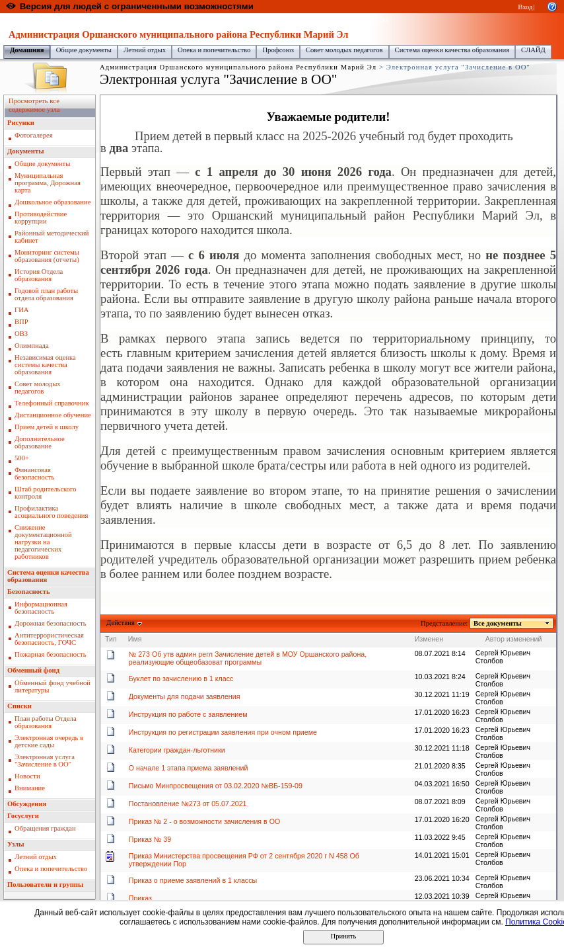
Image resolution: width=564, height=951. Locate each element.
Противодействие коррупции (41, 217)
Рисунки (20, 122)
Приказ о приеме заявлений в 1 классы (193, 880)
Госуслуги (23, 815)
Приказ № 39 (150, 839)
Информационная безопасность (41, 607)
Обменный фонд (33, 670)
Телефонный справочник (52, 403)
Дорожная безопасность (51, 623)
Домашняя (27, 50)
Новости (27, 776)
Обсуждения (26, 803)
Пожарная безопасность (51, 654)
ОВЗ (21, 333)
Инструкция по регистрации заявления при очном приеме (223, 732)
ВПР (21, 321)
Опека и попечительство (214, 50)
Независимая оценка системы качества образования (45, 365)
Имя (135, 639)
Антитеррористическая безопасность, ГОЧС (49, 639)
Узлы (15, 844)
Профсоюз (278, 50)
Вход (525, 7)
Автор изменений (513, 639)
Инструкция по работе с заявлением (188, 714)
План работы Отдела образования (46, 722)
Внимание (30, 788)
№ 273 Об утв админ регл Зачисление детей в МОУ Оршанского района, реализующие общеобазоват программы (248, 658)
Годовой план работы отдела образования (46, 294)
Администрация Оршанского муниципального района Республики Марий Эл (273, 20)
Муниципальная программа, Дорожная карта (48, 183)
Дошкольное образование (52, 202)
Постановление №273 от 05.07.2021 (188, 803)
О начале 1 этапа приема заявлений (188, 768)
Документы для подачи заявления (184, 696)
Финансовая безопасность (34, 473)
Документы (25, 151)
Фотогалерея (34, 135)
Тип (111, 639)
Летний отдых (144, 50)
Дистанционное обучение (53, 415)
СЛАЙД (533, 50)
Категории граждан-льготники (177, 750)
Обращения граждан (45, 828)
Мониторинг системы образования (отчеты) (47, 256)
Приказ (140, 898)
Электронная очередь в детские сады (49, 741)
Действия (120, 622)
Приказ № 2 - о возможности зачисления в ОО (205, 821)
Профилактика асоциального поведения (51, 512)
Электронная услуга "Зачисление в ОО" (45, 760)
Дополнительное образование (40, 442)
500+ (22, 458)
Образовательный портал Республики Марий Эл (78, 20)
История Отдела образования (39, 275)
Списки (19, 706)
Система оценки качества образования (452, 50)
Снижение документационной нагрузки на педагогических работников (43, 542)
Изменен (429, 639)
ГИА (22, 309)
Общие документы (84, 50)
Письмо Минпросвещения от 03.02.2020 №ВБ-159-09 (215, 786)
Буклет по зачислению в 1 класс (181, 678)
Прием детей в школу (47, 427)
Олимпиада (32, 345)
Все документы (498, 623)
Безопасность (28, 591)
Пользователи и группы (45, 884)
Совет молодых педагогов (344, 50)
